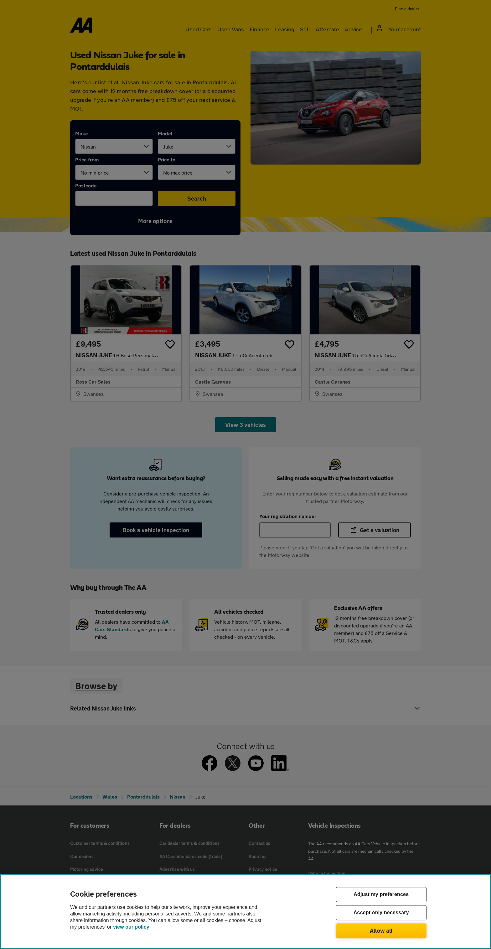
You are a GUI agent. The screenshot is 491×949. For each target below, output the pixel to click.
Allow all (381, 930)
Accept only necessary (381, 912)
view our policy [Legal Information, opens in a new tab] (131, 927)
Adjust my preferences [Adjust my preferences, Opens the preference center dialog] (381, 894)
